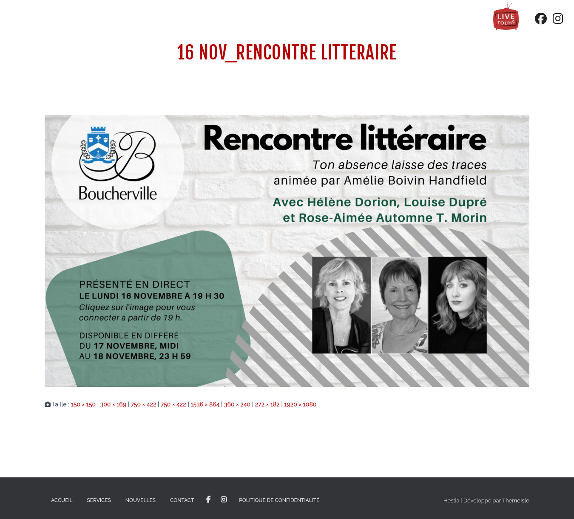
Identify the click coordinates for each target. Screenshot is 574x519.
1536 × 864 (204, 404)
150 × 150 (83, 404)
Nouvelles (140, 500)
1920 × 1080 (300, 404)
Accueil (62, 500)
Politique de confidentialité (279, 500)
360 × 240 (237, 404)
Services (99, 500)
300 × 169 (113, 404)
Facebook (208, 500)
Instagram (223, 500)
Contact (182, 500)
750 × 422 (143, 404)
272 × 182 (267, 404)
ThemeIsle (515, 500)
